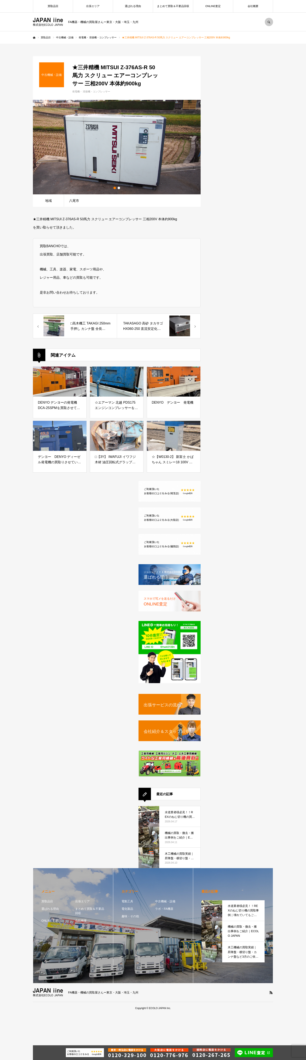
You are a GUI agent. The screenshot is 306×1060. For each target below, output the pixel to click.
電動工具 (127, 901)
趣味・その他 (130, 916)
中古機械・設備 (165, 901)
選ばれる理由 (133, 6)
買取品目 (53, 6)
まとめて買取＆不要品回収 (173, 6)
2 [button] (119, 188)
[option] (117, 147)
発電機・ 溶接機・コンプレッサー (91, 91)
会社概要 (253, 6)
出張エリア (93, 6)
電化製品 (127, 908)
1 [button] (114, 188)
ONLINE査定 (213, 6)
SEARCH (269, 22)
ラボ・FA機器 (164, 908)
